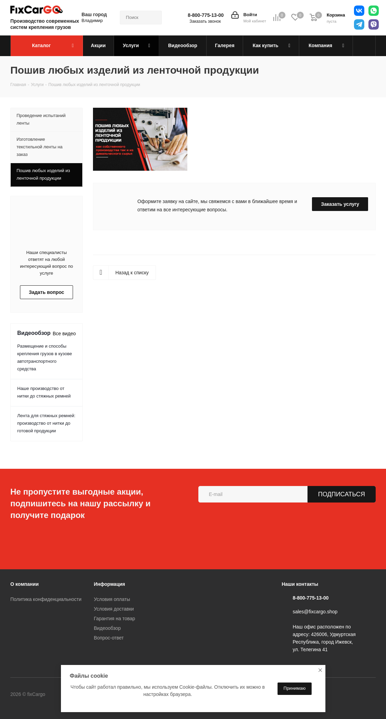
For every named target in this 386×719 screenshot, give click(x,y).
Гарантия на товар (114, 618)
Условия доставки (114, 609)
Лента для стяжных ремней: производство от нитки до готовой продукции (46, 423)
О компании (24, 584)
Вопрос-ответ (109, 638)
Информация (109, 584)
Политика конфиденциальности (46, 599)
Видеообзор (107, 628)
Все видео (64, 333)
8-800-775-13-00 (205, 15)
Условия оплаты (112, 599)
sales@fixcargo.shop (315, 611)
